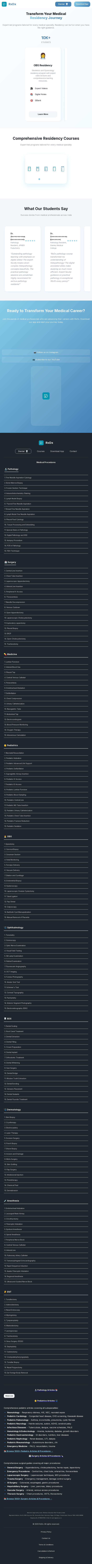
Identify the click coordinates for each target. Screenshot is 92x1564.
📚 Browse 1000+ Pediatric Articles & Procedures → (28, 1451)
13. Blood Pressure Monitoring (16, 725)
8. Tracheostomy (11, 1336)
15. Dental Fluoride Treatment (15, 1099)
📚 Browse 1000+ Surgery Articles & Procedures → (28, 1499)
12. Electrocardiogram (12, 719)
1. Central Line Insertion (13, 571)
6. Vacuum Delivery (12, 870)
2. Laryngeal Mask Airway (14, 1214)
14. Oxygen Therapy (12, 730)
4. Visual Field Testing (13, 951)
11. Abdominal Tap (11, 714)
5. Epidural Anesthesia (13, 1229)
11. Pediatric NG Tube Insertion (16, 805)
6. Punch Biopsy (10, 1143)
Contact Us (46, 1538)
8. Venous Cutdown (12, 607)
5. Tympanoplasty (11, 1320)
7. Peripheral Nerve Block (14, 1240)
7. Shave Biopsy (10, 1149)
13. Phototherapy (11, 1180)
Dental (63, 4)
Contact (73, 451)
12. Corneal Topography (13, 993)
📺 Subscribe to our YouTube (46, 359)
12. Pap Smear (9, 902)
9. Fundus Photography (13, 977)
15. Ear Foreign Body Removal (16, 1373)
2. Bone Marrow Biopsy (13, 483)
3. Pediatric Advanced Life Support (18, 763)
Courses (41, 451)
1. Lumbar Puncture (11, 662)
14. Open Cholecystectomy (15, 639)
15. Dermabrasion (11, 1190)
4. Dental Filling (10, 1042)
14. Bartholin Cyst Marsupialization (17, 912)
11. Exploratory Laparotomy (14, 623)
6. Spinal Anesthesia (12, 1234)
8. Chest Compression (13, 698)
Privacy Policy (46, 1532)
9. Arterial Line (10, 1250)
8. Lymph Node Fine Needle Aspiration (19, 514)
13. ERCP (7, 633)
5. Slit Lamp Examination (13, 956)
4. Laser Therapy (11, 1133)
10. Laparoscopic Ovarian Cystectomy (19, 891)
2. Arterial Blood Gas (12, 667)
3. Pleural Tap (9, 672)
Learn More (46, 114)
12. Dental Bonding (11, 1084)
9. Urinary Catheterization (14, 704)
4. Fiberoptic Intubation (13, 1224)
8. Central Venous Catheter (15, 1245)
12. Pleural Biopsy (11, 628)
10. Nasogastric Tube (12, 709)
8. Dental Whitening (12, 1063)
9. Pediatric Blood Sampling (15, 795)
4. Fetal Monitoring (11, 860)
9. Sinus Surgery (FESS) (13, 1341)
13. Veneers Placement (13, 1089)
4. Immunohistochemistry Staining (17, 493)
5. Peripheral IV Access (13, 592)
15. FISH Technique (11, 551)
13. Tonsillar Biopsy (11, 1362)
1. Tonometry (9, 935)
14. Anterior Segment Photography (18, 1003)
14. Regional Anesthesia (13, 1276)
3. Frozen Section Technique (15, 488)
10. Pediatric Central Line (14, 800)
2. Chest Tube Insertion (13, 576)
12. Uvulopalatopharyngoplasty (16, 1357)
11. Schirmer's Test (11, 987)
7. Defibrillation (10, 693)
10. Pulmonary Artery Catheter (16, 1255)
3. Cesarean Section (12, 854)
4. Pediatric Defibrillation (14, 769)
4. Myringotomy (10, 1315)
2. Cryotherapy (10, 1122)
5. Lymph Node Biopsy (13, 499)
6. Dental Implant (10, 1052)
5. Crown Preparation (12, 1047)
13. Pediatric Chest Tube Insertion (17, 816)
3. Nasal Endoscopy (12, 1310)
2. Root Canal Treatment (13, 1031)
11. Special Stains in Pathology (16, 530)
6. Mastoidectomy (11, 1326)
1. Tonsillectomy (10, 1299)
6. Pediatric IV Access (13, 779)
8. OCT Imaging (10, 972)
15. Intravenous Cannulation (15, 735)
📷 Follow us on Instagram (46, 352)
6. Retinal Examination (12, 961)
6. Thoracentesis (11, 597)
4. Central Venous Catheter (15, 678)
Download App (82, 4)
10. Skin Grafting (10, 1164)
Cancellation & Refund (46, 1551)
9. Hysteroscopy (10, 886)
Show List (9, 1396)
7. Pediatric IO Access (12, 784)
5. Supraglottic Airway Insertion (16, 774)
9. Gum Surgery (10, 1068)
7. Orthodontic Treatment (14, 1058)
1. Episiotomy (9, 844)
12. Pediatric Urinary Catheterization (18, 810)
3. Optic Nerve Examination (15, 945)
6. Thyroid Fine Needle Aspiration (17, 504)
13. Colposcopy (10, 907)
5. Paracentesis (10, 683)
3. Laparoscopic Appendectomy (17, 581)
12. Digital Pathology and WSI (15, 535)
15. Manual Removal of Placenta (16, 917)
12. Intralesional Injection (13, 1175)
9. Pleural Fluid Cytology (14, 519)
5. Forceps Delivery (12, 865)
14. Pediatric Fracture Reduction (16, 821)
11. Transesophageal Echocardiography (19, 1261)
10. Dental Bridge (11, 1073)
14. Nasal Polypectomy (13, 1367)
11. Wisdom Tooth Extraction (15, 1078)
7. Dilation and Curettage (14, 875)
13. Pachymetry (10, 998)
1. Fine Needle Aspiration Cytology (18, 478)
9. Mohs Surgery (10, 1159)
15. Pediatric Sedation (12, 826)
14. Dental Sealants (11, 1094)
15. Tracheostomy (11, 644)
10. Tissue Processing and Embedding (19, 525)
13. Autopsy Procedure (13, 540)
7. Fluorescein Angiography (15, 966)
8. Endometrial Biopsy (12, 881)
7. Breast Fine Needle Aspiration (17, 509)
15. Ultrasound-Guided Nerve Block (18, 1282)
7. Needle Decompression (14, 602)
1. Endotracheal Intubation (14, 1208)
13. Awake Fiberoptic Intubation (16, 1271)
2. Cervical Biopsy (11, 849)
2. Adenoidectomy (11, 1305)
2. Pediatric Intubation (12, 758)
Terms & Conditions (46, 1545)
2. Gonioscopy (10, 940)
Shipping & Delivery (46, 1557)
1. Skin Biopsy (9, 1117)
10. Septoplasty (10, 1347)
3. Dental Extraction (12, 1037)
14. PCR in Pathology (12, 546)
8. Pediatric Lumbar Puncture (15, 790)
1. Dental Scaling (10, 1026)
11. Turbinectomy (10, 1352)
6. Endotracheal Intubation (14, 688)
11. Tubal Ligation (10, 896)
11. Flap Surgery (10, 1170)
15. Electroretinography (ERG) (16, 1008)
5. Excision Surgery (12, 1138)
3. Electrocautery (11, 1128)
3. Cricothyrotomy (11, 1219)
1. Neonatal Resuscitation (14, 753)
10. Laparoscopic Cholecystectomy (18, 618)
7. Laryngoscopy (10, 1331)
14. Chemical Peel (11, 1185)
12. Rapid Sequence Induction (16, 1266)
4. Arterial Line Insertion (13, 586)
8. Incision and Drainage (13, 1154)
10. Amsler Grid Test (12, 982)
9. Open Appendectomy (13, 613)
